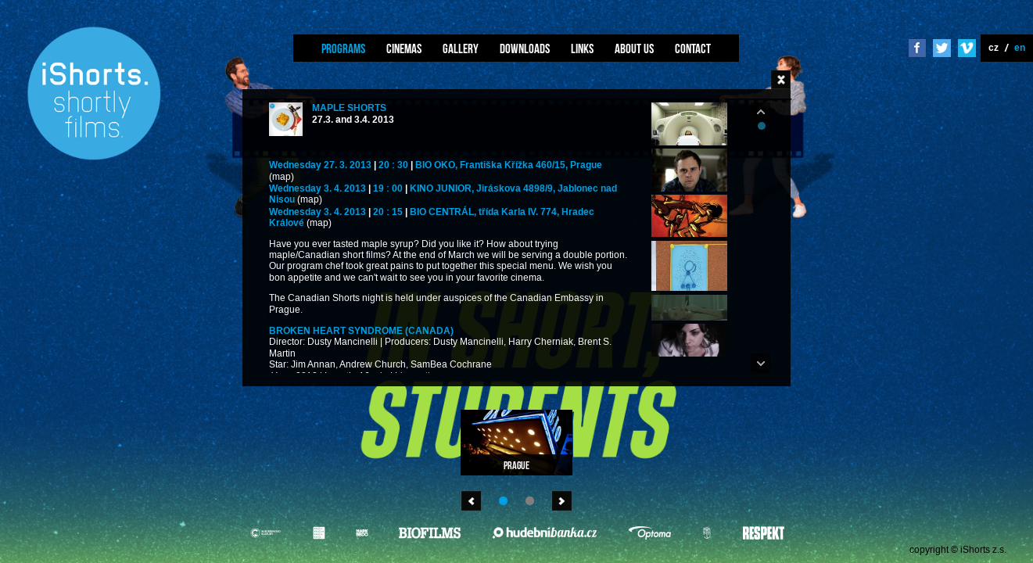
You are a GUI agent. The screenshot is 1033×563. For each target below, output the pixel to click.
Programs (343, 48)
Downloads (525, 48)
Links (582, 48)
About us (634, 48)
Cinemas (403, 48)
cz (993, 47)
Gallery (461, 48)
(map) (281, 177)
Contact (693, 48)
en (1019, 47)
